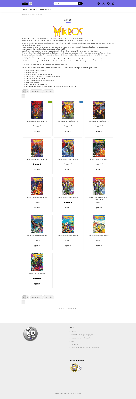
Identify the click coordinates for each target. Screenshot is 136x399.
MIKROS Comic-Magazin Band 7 (37, 197)
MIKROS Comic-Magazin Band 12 (68, 121)
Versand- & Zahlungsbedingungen (82, 335)
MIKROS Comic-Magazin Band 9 (68, 159)
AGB (73, 341)
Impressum (75, 344)
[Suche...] (80, 3)
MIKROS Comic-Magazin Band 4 (68, 235)
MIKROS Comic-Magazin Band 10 (37, 159)
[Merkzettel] (108, 3)
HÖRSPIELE (33, 9)
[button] (98, 3)
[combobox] (36, 91)
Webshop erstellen (61, 393)
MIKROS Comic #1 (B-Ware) (37, 273)
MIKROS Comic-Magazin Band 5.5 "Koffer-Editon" (99, 198)
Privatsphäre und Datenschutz (81, 338)
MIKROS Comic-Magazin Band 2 (99, 235)
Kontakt (74, 332)
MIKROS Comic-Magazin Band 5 (37, 235)
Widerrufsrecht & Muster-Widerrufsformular (85, 347)
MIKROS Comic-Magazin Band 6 (68, 197)
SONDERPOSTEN (45, 9)
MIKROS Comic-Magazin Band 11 (99, 121)
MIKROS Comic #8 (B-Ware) (98, 159)
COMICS (24, 9)
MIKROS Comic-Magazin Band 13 (37, 121)
